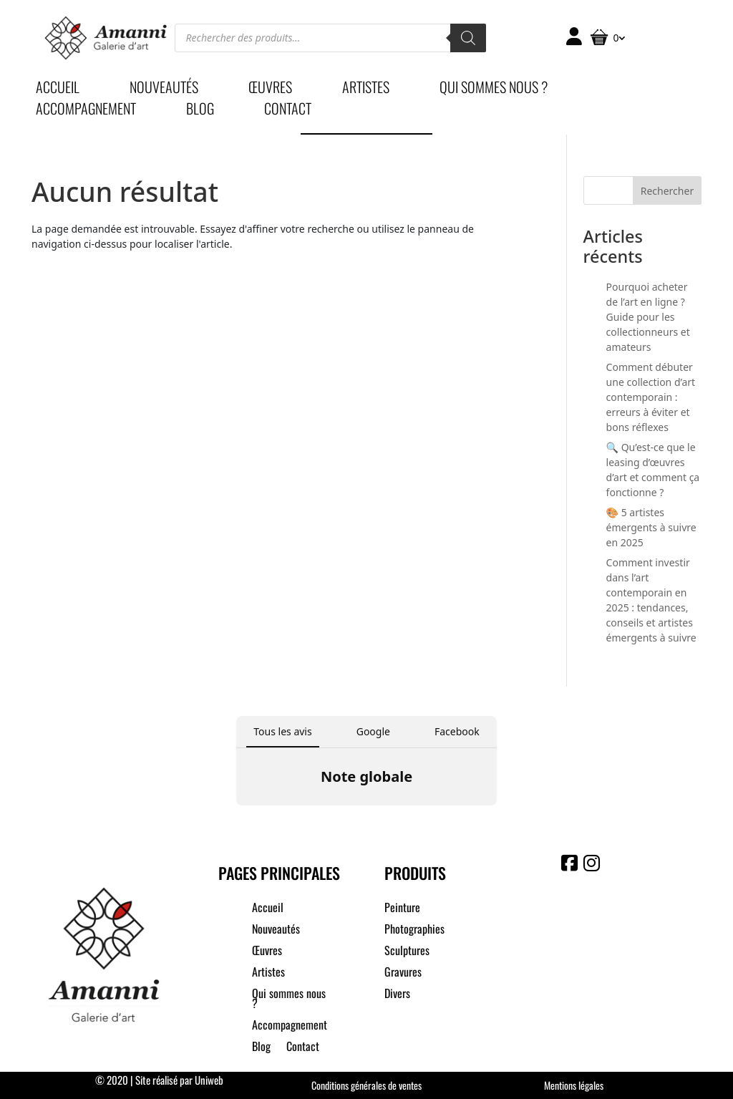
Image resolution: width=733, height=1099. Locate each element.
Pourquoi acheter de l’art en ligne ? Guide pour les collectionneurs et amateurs (648, 317)
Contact (287, 111)
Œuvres (270, 89)
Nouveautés (164, 89)
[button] (236, 819)
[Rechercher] (468, 38)
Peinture (402, 909)
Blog (200, 111)
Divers (397, 995)
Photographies (414, 930)
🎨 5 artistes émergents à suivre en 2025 (651, 527)
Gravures (403, 973)
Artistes (365, 89)
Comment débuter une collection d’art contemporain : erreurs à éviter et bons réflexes (651, 397)
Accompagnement (86, 111)
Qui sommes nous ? (494, 89)
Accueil (57, 89)
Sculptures (406, 952)
